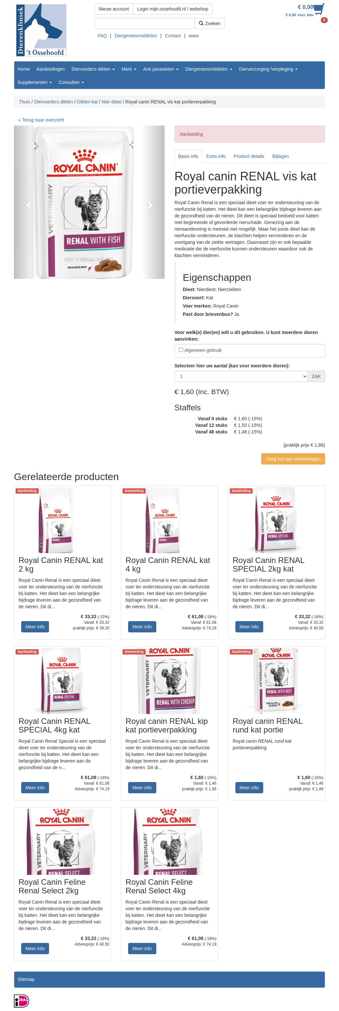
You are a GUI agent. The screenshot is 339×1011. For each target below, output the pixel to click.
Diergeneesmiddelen (136, 35)
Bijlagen (280, 156)
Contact (173, 35)
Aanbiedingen (50, 69)
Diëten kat (87, 101)
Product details (249, 156)
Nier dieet (111, 101)
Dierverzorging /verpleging (268, 69)
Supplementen (35, 82)
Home (24, 69)
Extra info (216, 156)
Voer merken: (197, 306)
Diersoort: (194, 297)
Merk (128, 69)
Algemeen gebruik (203, 350)
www (194, 35)
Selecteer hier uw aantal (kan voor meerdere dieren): (232, 365)
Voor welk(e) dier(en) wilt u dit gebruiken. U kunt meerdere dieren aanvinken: (246, 336)
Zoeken (209, 23)
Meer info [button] (35, 626)
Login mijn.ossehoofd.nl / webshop (172, 9)
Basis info (188, 156)
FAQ (102, 35)
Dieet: (189, 289)
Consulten (71, 82)
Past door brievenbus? (208, 314)
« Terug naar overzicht (41, 120)
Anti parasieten (160, 69)
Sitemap (26, 979)
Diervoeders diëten (93, 69)
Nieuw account (114, 9)
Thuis (24, 101)
